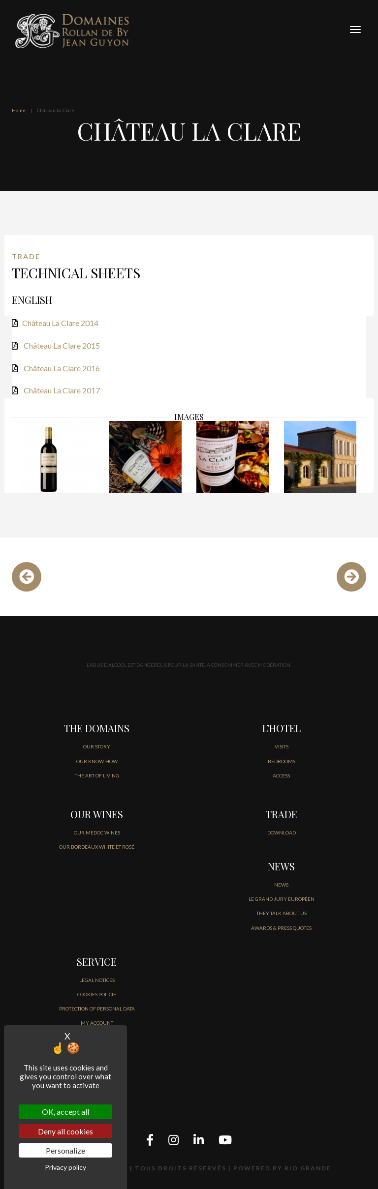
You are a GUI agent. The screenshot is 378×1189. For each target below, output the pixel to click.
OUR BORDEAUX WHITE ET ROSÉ (96, 847)
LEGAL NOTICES (97, 980)
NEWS (281, 885)
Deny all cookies (65, 1131)
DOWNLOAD (281, 832)
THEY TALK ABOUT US (281, 913)
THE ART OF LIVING (97, 775)
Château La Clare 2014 (60, 322)
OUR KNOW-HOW (97, 761)
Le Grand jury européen (282, 899)
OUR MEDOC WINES (97, 832)
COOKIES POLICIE (96, 994)
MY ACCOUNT (97, 1023)
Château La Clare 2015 (62, 345)
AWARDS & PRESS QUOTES (281, 928)
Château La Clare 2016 (62, 368)
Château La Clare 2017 (62, 390)
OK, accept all (65, 1111)
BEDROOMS (281, 761)
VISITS (281, 746)
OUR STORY (96, 746)
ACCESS (281, 775)
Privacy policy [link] (65, 1167)
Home (19, 110)
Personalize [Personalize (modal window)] (65, 1150)
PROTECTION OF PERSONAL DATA (97, 1008)
